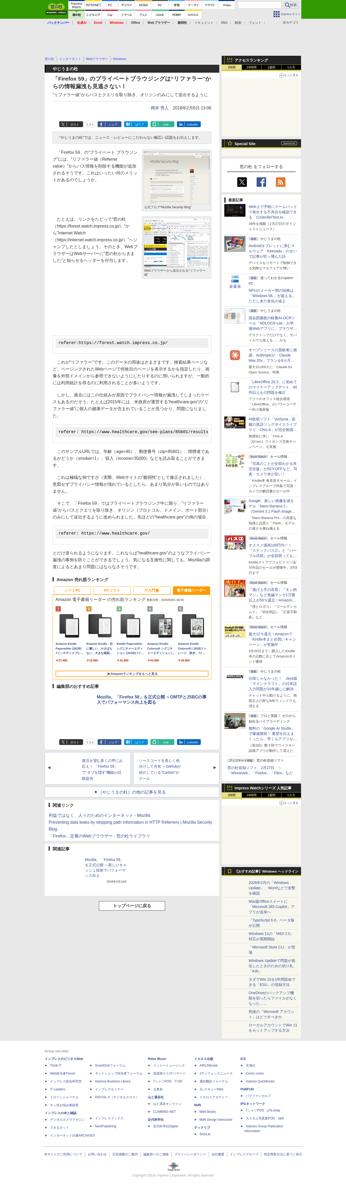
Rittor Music (157, 1059)
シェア (113, 124)
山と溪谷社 (156, 1097)
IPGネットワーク (252, 1104)
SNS (224, 23)
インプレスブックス (109, 1118)
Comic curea (254, 1073)
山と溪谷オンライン (167, 1104)
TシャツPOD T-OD (167, 1081)
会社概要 (218, 1154)
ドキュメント (203, 23)
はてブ (139, 124)
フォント (255, 23)
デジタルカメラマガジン (67, 1120)
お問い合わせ (97, 1154)
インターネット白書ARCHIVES (72, 1135)
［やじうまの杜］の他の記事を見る (132, 793)
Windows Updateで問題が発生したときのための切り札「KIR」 (272, 965)
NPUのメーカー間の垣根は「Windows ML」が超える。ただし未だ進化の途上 (272, 295)
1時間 (232, 67)
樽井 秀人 (160, 108)
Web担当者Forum (62, 1073)
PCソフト (112, 592)
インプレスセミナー (109, 1089)
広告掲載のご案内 (125, 1154)
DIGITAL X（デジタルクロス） (117, 1097)
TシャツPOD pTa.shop (263, 1110)
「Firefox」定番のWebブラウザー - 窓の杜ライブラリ (99, 837)
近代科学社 (156, 1120)
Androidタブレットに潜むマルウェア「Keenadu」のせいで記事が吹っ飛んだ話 (273, 251)
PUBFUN (247, 1089)
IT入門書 (152, 592)
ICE (243, 1059)
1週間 (271, 67)
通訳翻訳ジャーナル (213, 1081)
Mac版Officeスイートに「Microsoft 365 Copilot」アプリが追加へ (272, 906)
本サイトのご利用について (63, 1154)
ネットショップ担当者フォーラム (119, 1073)
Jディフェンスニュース (216, 1073)
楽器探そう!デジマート (169, 1073)
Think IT (55, 1065)
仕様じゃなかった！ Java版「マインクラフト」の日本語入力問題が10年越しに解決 (273, 683)
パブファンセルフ (258, 1096)
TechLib (204, 1134)
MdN (197, 1105)
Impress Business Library (113, 1081)
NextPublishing (105, 1126)
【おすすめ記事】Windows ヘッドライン (266, 871)
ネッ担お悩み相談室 (64, 1105)
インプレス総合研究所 (66, 1081)
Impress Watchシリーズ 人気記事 (263, 788)
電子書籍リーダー (191, 592)
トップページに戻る (132, 907)
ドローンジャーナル (64, 1097)
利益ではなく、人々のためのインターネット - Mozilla (99, 817)
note (166, 124)
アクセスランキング (251, 60)
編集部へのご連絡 (156, 1154)
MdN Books (207, 1112)
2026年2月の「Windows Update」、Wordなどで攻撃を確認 (272, 888)
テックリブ (202, 1127)
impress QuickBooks (260, 1081)
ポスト (74, 124)
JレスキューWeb (211, 1089)
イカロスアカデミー (213, 1097)
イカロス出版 (203, 1059)
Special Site (245, 144)
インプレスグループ (244, 1154)
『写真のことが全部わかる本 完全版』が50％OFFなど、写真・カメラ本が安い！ (273, 468)
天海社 (250, 1065)
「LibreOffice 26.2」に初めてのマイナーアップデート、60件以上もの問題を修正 (273, 387)
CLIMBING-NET (164, 1112)
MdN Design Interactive (216, 1120)
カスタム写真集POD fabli (265, 1118)
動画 (238, 23)
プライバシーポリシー (190, 1154)
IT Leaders (57, 1089)
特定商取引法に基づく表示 (283, 1154)
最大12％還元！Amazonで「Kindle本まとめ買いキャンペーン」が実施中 (272, 639)
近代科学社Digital (165, 1126)
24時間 (251, 67)
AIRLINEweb (208, 1065)
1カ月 (291, 67)
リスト (90, 124)
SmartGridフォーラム (110, 1065)
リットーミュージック (169, 1065)
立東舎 (158, 1089)
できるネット (59, 1127)
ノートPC (72, 592)
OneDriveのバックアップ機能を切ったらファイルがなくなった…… (273, 998)
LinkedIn (192, 124)
